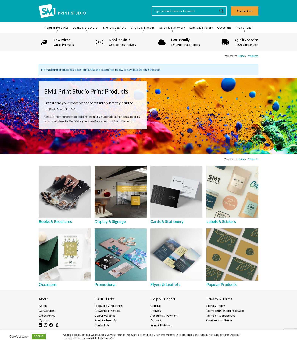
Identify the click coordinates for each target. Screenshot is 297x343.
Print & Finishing (161, 325)
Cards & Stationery (172, 27)
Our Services (47, 310)
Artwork (156, 320)
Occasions (224, 27)
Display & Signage (143, 27)
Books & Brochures (86, 27)
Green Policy (47, 315)
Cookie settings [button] (19, 336)
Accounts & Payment (163, 315)
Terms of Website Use (220, 315)
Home (241, 55)
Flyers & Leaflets (114, 27)
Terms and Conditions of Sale (225, 310)
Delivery (155, 310)
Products (252, 55)
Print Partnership (106, 320)
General (155, 305)
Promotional (244, 27)
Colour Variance (105, 315)
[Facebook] (51, 327)
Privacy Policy (215, 305)
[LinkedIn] (40, 327)
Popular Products (57, 27)
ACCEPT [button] (39, 336)
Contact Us (245, 11)
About (43, 305)
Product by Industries (109, 305)
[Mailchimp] (56, 327)
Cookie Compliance (219, 320)
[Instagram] (45, 327)
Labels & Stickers (201, 27)
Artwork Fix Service (107, 310)
